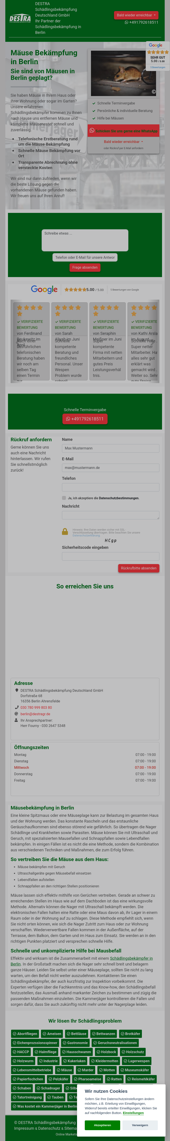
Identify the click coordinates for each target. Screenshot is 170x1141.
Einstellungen (133, 1113)
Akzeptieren (102, 1125)
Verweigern (140, 1125)
